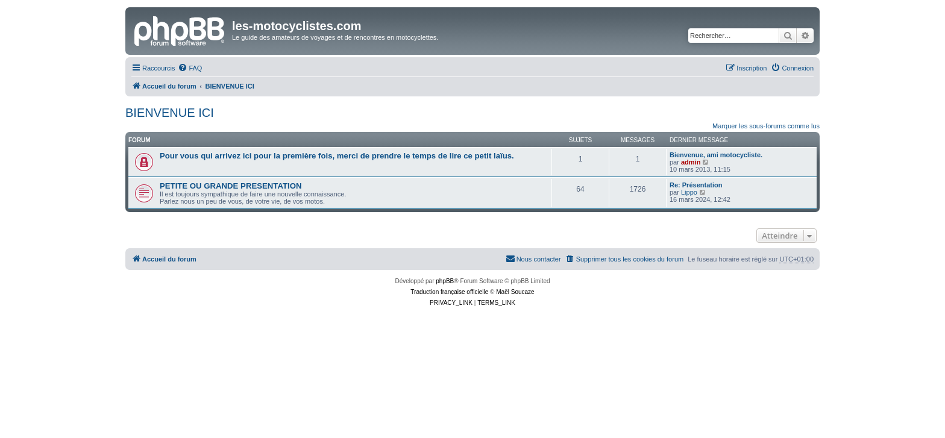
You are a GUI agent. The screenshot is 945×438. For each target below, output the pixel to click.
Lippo (689, 192)
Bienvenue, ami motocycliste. (716, 154)
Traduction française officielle (449, 292)
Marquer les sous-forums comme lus (766, 126)
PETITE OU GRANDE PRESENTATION (230, 185)
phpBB (445, 281)
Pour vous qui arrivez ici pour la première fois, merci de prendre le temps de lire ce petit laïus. (337, 155)
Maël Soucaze (515, 292)
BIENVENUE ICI (169, 112)
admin (690, 162)
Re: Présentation (696, 185)
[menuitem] (190, 68)
